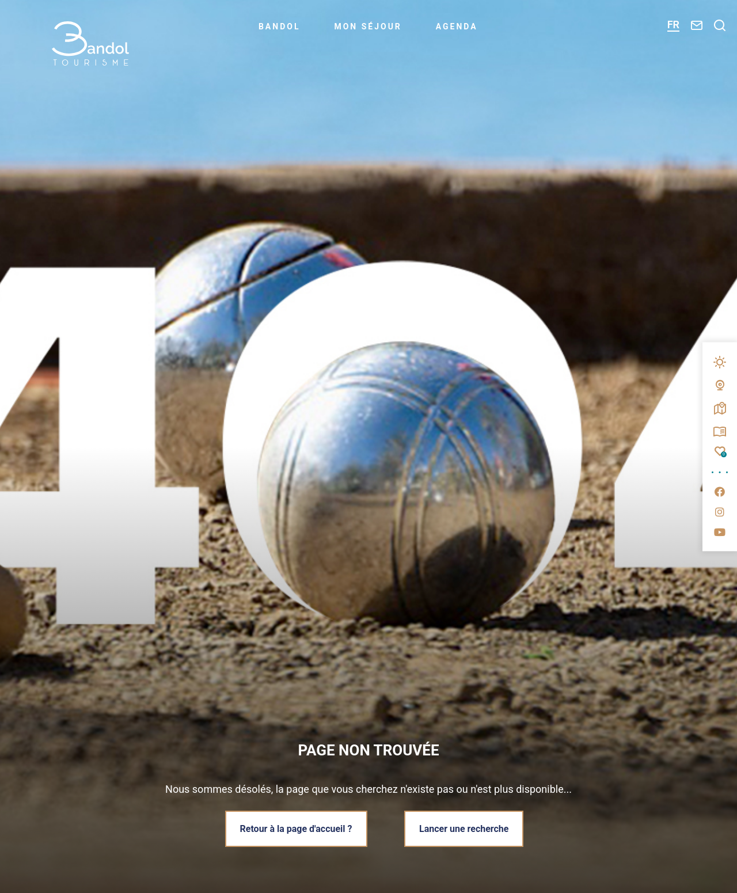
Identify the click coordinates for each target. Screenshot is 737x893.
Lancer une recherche (463, 828)
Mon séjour (367, 26)
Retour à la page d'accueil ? (296, 828)
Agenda (457, 26)
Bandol (280, 26)
